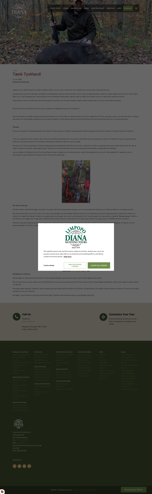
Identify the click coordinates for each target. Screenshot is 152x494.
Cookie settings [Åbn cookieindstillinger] (49, 265)
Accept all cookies (99, 265)
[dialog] (76, 247)
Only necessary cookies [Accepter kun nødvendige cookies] (75, 265)
